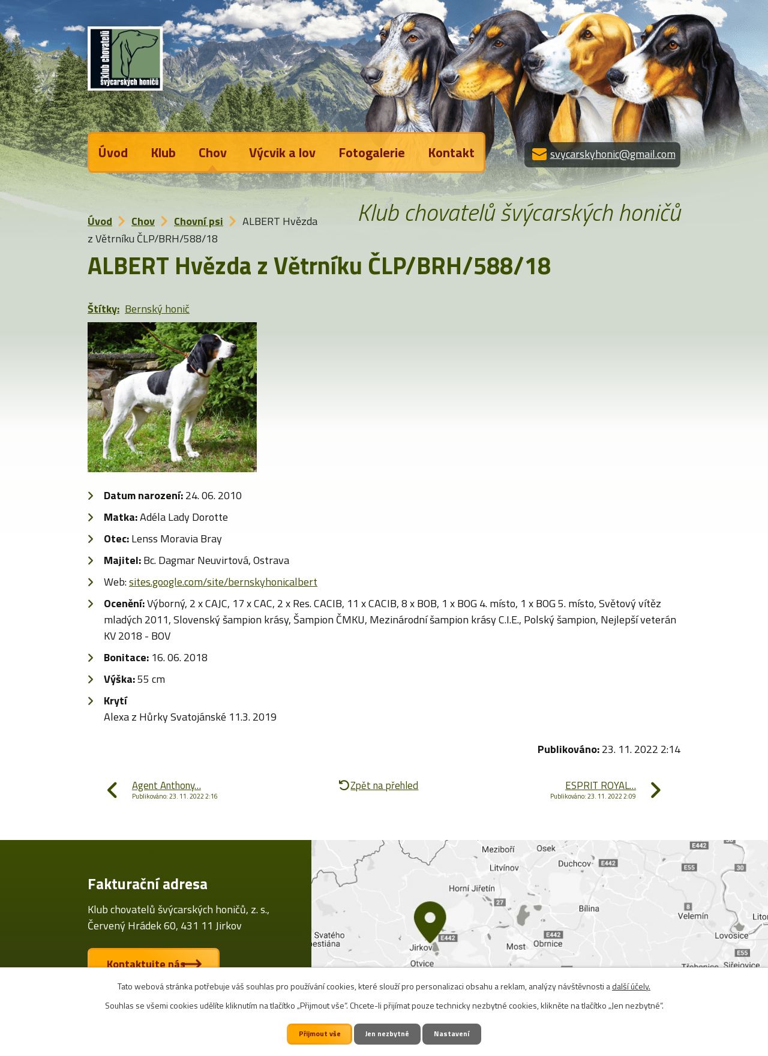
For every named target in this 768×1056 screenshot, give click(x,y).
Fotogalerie (371, 152)
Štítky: (103, 309)
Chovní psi (198, 221)
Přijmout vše (318, 1033)
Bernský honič (157, 309)
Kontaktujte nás (151, 964)
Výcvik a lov (282, 152)
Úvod (113, 152)
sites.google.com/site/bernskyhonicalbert (223, 582)
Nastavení (454, 1033)
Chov (213, 152)
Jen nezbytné (388, 1033)
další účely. (631, 985)
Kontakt (451, 152)
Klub (163, 152)
